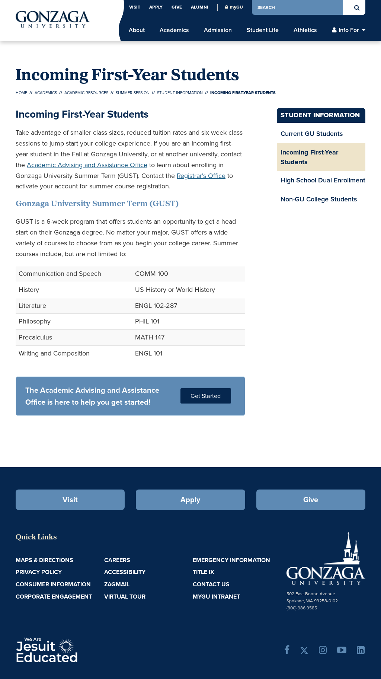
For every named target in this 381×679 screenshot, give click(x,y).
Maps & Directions (44, 560)
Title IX (203, 572)
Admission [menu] (218, 30)
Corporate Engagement (54, 596)
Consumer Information (53, 584)
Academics (46, 93)
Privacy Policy (39, 572)
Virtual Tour (124, 596)
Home (21, 93)
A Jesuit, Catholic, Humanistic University (73, 649)
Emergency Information (231, 560)
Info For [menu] (349, 30)
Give (177, 7)
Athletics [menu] (305, 30)
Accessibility (124, 572)
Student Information (180, 93)
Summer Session (133, 93)
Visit (134, 7)
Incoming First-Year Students (309, 157)
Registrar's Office (201, 176)
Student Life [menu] (263, 30)
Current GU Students (312, 133)
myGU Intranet (216, 596)
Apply (156, 7)
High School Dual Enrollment (323, 180)
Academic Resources (86, 93)
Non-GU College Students (319, 199)
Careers (117, 560)
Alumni (199, 7)
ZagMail (116, 584)
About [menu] (137, 30)
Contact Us (211, 584)
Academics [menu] (174, 30)
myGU (234, 7)
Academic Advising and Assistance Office (87, 165)
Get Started (205, 396)
